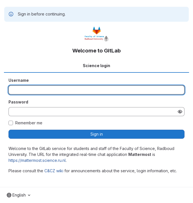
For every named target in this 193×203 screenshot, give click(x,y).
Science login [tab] (96, 65)
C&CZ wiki (53, 170)
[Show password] (180, 111)
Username (18, 80)
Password (18, 102)
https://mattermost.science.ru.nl (37, 160)
